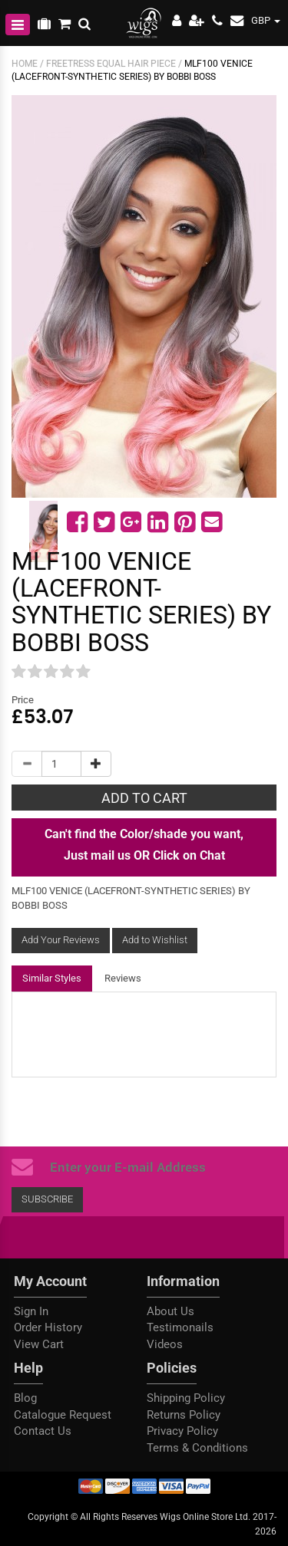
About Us (170, 1311)
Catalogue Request (62, 1415)
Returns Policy (183, 1415)
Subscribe (47, 1199)
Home (25, 63)
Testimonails (180, 1327)
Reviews (122, 978)
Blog (25, 1398)
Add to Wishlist (154, 940)
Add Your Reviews (61, 940)
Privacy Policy (182, 1431)
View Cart (39, 1344)
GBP (265, 20)
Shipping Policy (186, 1398)
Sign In (31, 1311)
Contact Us (42, 1431)
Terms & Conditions (197, 1448)
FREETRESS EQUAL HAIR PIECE (111, 63)
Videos (165, 1344)
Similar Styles (51, 978)
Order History (48, 1327)
